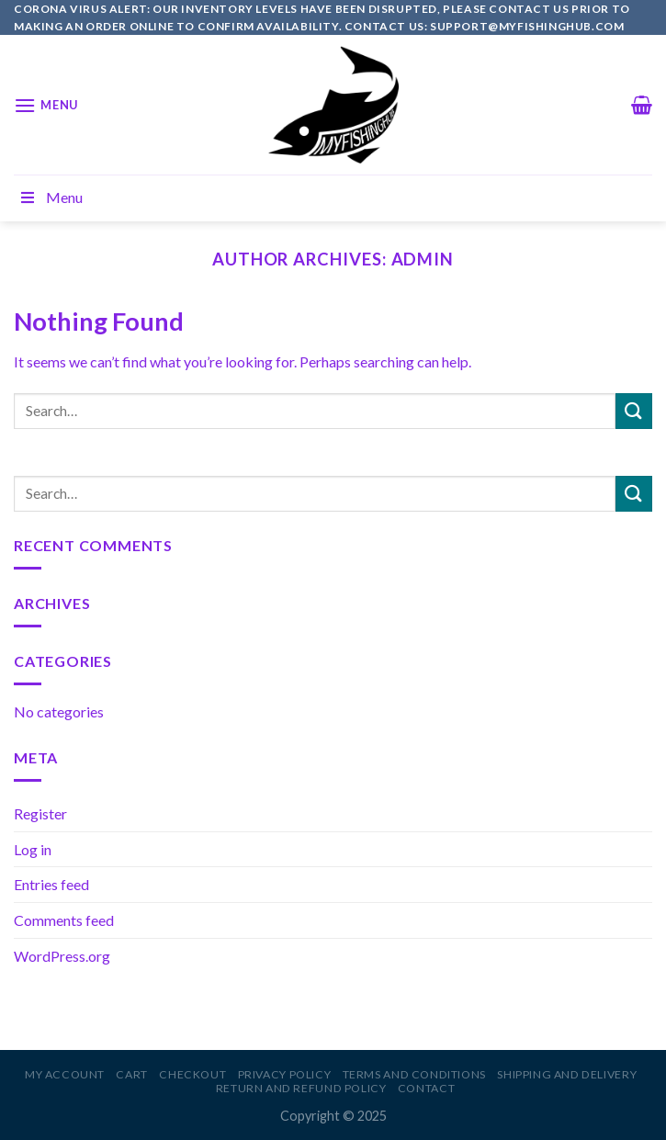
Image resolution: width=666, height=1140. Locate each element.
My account (65, 1074)
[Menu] (46, 105)
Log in (32, 849)
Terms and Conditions (414, 1074)
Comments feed (64, 920)
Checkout (192, 1074)
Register (40, 813)
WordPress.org (62, 956)
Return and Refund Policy (301, 1088)
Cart (131, 1074)
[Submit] (633, 411)
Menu (50, 197)
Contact (426, 1088)
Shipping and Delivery (567, 1074)
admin (423, 259)
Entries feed (51, 884)
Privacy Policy (285, 1074)
